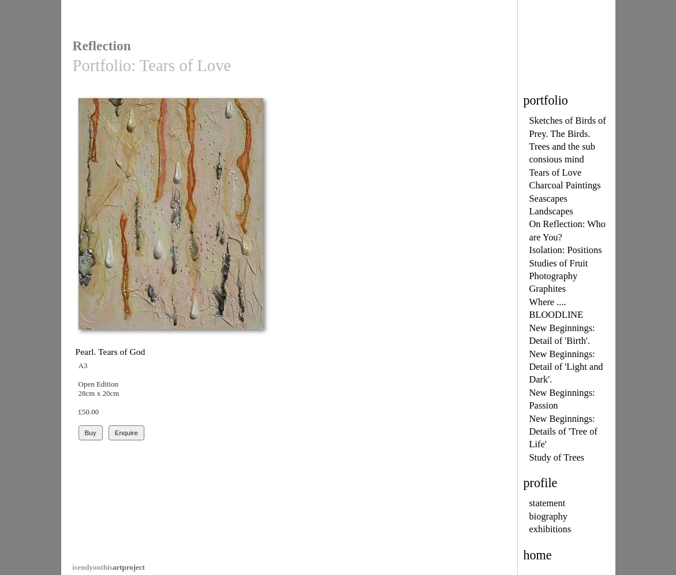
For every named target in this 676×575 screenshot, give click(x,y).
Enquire (126, 432)
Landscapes (551, 211)
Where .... (547, 301)
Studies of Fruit (558, 263)
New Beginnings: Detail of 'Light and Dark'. (566, 366)
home (538, 555)
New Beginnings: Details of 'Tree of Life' (563, 431)
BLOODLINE (556, 314)
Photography (553, 275)
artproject (109, 567)
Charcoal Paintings (565, 185)
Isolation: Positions (565, 249)
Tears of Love (555, 172)
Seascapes (548, 198)
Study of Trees (557, 457)
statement (547, 503)
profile (541, 483)
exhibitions (550, 529)
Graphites (547, 288)
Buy (90, 432)
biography (548, 516)
